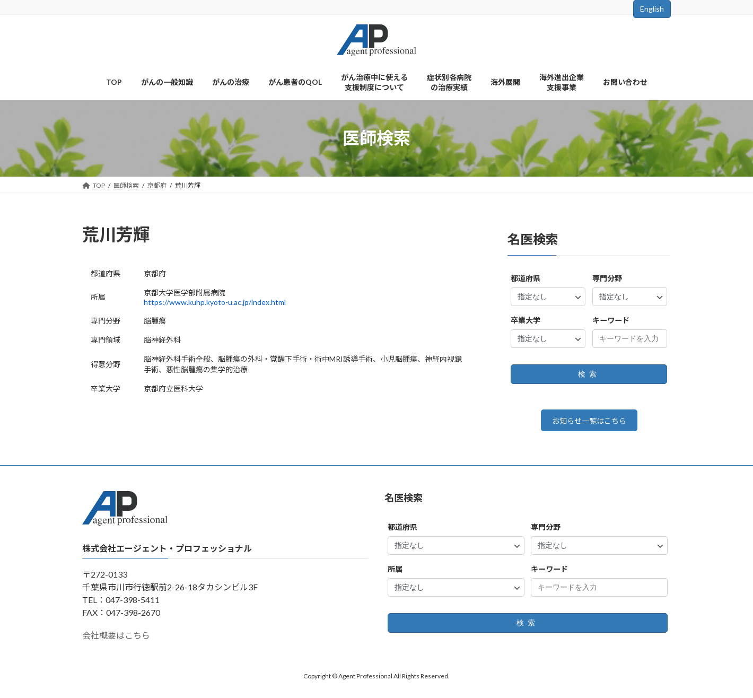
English (652, 8)
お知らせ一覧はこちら (589, 422)
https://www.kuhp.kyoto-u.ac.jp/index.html (215, 302)
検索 (589, 374)
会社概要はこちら (116, 639)
